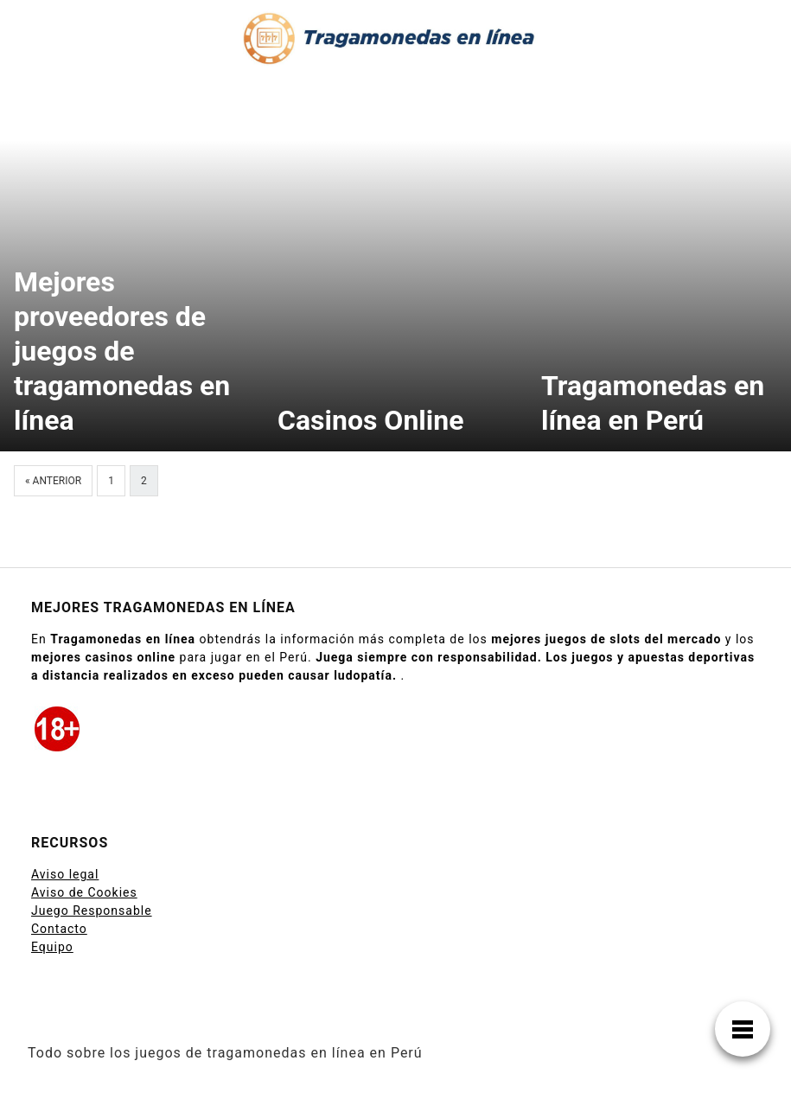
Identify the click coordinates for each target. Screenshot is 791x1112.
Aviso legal (65, 874)
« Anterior (53, 481)
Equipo (52, 947)
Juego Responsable (91, 910)
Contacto (59, 929)
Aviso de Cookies (84, 892)
